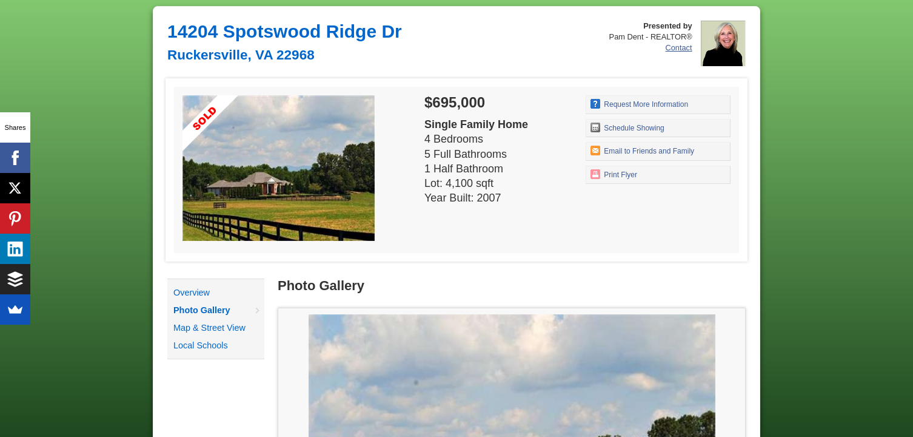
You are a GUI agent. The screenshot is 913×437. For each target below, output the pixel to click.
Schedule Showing (627, 127)
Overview (191, 292)
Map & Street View (209, 328)
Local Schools (200, 345)
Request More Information (639, 104)
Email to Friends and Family (642, 150)
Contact (678, 47)
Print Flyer (613, 174)
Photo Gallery (201, 310)
